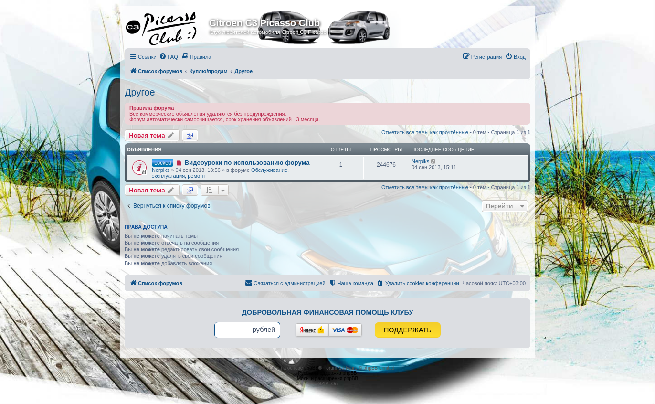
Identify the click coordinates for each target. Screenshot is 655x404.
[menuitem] (168, 57)
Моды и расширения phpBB (327, 378)
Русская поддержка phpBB (327, 373)
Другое (140, 92)
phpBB (311, 368)
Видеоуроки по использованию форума (246, 162)
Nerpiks (160, 170)
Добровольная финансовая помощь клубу (327, 312)
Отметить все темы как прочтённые (424, 132)
